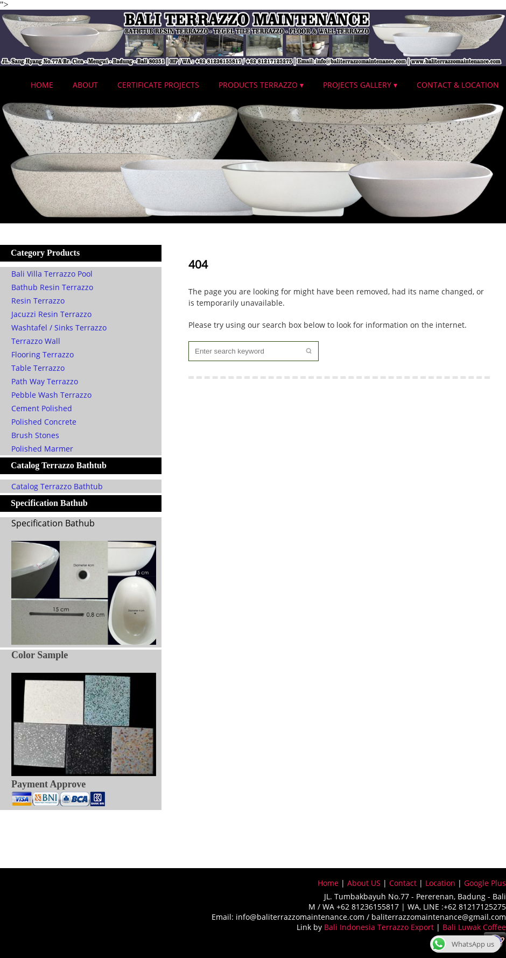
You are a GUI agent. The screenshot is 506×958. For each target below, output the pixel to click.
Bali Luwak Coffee (474, 927)
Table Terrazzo (38, 368)
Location (440, 883)
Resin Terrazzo (38, 300)
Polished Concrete (43, 422)
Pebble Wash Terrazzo (51, 395)
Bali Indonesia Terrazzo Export (379, 927)
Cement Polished (41, 408)
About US (364, 883)
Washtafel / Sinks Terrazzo (59, 327)
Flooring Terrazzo (42, 354)
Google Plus (485, 883)
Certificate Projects (158, 85)
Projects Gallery (357, 85)
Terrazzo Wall (35, 341)
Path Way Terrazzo (44, 381)
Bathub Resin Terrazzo (52, 287)
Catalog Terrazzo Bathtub (57, 486)
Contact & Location (458, 85)
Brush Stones (35, 435)
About (85, 85)
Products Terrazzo (258, 85)
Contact (403, 883)
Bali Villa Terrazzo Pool (52, 274)
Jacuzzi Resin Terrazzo (51, 314)
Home (42, 85)
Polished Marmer (42, 448)
